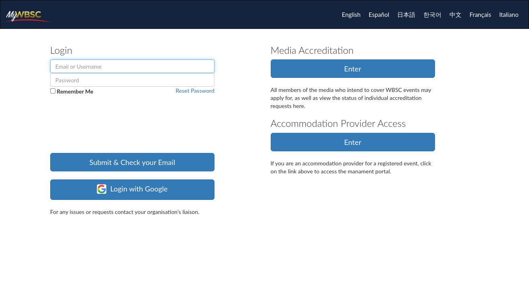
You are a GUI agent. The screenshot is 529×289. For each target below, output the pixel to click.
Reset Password (195, 90)
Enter (353, 68)
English (351, 14)
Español (379, 14)
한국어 (432, 14)
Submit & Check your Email (132, 162)
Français (480, 14)
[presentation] (111, 129)
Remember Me (75, 91)
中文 (455, 14)
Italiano (509, 14)
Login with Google (132, 189)
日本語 (406, 14)
